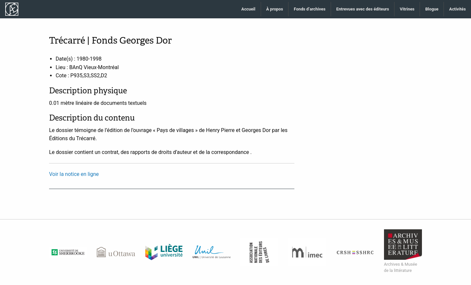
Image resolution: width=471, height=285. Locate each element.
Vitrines (407, 9)
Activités (457, 9)
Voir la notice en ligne (74, 174)
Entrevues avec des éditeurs (362, 9)
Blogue (431, 9)
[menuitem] (248, 9)
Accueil (248, 9)
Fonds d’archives (309, 9)
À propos (274, 9)
